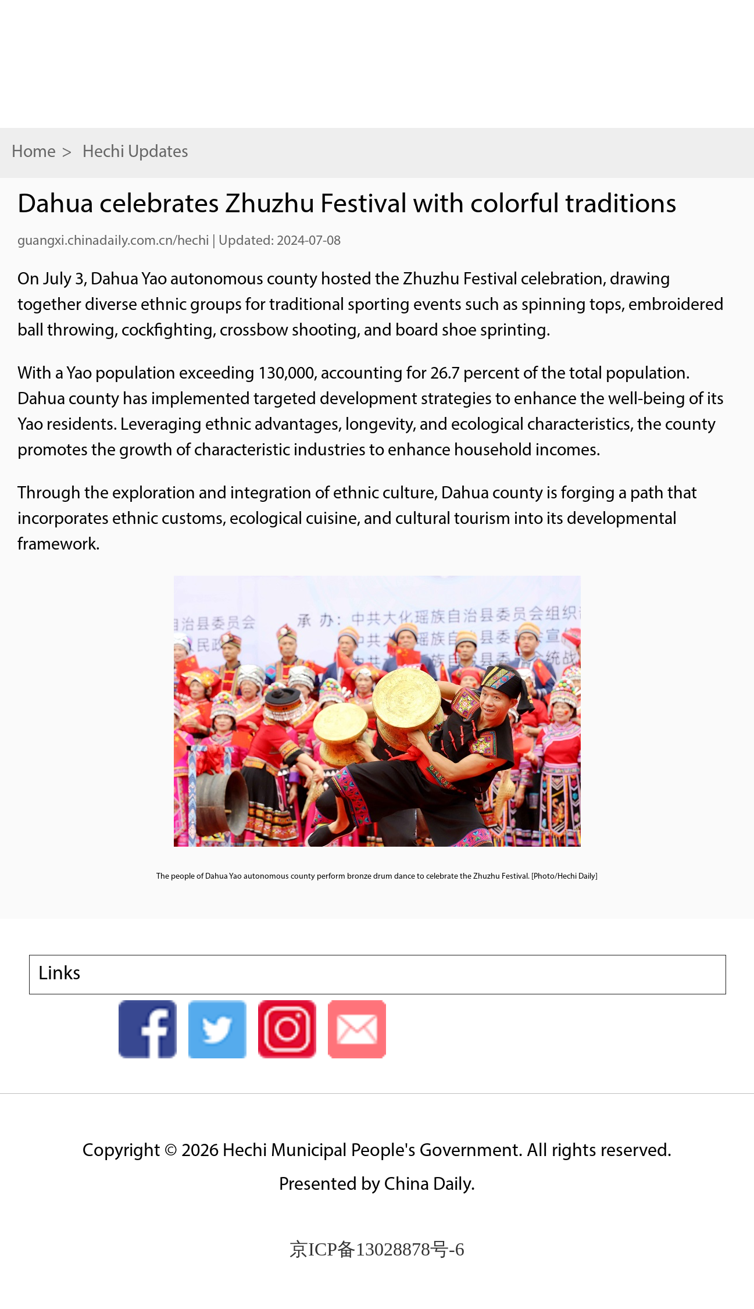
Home (34, 153)
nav (46, 61)
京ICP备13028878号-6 (377, 1249)
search (710, 63)
